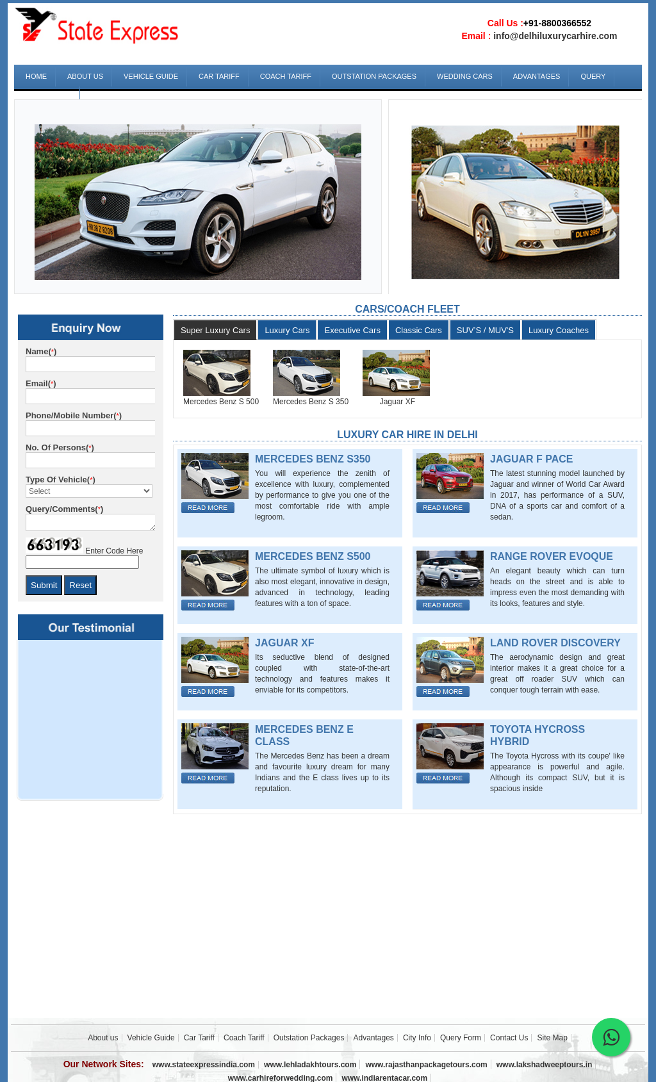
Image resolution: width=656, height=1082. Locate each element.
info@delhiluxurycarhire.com (555, 36)
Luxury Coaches (559, 330)
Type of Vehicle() (60, 479)
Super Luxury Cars (215, 330)
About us (85, 76)
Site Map (552, 1037)
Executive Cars (352, 330)
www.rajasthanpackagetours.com (426, 1064)
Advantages (537, 76)
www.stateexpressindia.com (203, 1064)
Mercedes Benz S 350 (310, 401)
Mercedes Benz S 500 (221, 401)
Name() (41, 351)
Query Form (460, 1037)
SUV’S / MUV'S (485, 330)
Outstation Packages (374, 76)
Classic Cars (418, 330)
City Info (417, 1037)
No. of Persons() (60, 447)
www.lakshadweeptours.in (544, 1064)
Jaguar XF (389, 401)
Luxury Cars (287, 330)
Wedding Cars (465, 76)
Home (36, 76)
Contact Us (48, 98)
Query (592, 76)
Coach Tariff (285, 76)
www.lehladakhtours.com (310, 1064)
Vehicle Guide (151, 76)
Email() (41, 383)
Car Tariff (219, 76)
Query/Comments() (64, 509)
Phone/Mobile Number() (74, 415)
